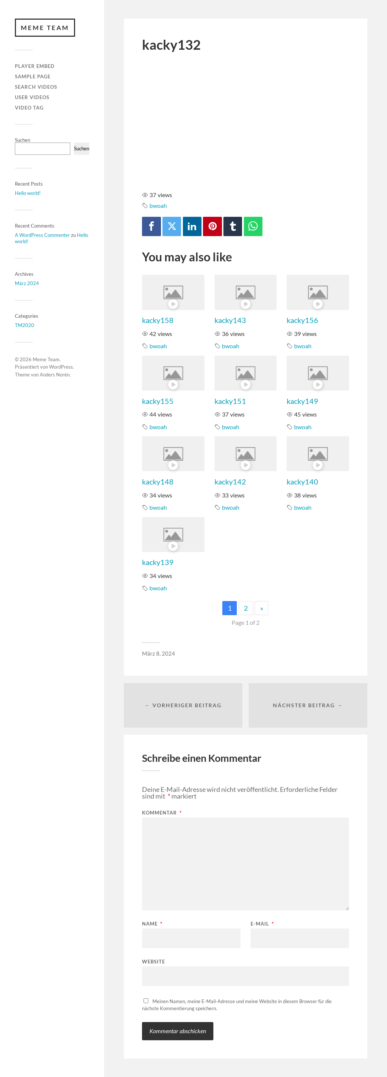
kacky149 (302, 400)
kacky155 (158, 400)
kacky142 (230, 481)
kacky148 (158, 481)
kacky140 (302, 481)
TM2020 (24, 325)
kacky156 (302, 320)
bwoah (158, 205)
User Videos (32, 97)
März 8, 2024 (158, 653)
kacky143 (230, 320)
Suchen (22, 140)
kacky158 (158, 320)
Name (152, 923)
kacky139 (158, 562)
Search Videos (36, 87)
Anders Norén (55, 375)
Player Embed (35, 66)
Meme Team (45, 28)
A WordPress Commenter (42, 235)
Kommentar (162, 812)
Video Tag (29, 108)
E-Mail (262, 923)
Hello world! (28, 193)
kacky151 (230, 400)
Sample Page (33, 76)
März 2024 (27, 283)
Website (153, 961)
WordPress (61, 367)
